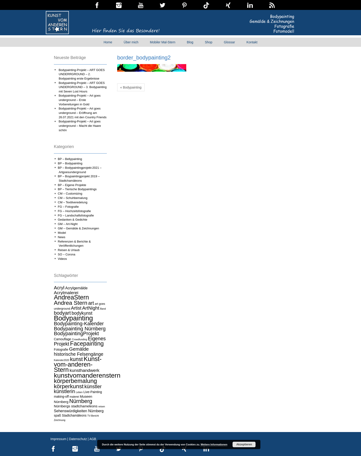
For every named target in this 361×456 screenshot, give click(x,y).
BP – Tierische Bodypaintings (77, 189)
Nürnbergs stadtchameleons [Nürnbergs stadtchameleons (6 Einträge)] (75, 406)
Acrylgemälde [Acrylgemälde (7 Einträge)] (76, 288)
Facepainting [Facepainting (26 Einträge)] (87, 343)
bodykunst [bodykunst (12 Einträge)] (82, 313)
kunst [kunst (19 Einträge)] (76, 359)
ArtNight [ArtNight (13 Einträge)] (90, 308)
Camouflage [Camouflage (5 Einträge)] (62, 339)
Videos (62, 259)
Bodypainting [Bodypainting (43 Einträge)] (73, 318)
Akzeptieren (244, 444)
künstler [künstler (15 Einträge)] (93, 386)
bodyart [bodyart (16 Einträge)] (62, 313)
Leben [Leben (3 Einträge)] (79, 392)
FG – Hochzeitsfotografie (74, 211)
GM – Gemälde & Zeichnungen (78, 228)
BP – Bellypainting (70, 159)
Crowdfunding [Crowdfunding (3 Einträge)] (79, 339)
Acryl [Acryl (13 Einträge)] (59, 287)
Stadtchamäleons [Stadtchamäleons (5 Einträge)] (74, 415)
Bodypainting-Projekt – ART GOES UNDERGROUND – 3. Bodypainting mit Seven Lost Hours (83, 87)
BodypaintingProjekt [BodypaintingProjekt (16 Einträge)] (76, 333)
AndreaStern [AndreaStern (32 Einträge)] (71, 297)
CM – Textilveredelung (72, 202)
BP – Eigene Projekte (72, 185)
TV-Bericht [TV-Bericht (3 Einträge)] (93, 415)
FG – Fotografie (68, 206)
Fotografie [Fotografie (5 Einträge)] (61, 349)
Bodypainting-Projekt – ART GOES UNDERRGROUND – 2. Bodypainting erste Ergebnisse (82, 74)
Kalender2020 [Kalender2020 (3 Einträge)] (61, 360)
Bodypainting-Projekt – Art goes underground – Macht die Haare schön (80, 126)
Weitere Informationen (214, 444)
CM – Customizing (70, 193)
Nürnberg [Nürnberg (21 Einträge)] (80, 401)
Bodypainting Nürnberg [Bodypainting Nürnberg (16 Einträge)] (80, 329)
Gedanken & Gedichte (72, 219)
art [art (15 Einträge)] (91, 303)
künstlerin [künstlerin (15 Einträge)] (64, 391)
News (61, 237)
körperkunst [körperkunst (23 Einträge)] (69, 386)
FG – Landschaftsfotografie (76, 215)
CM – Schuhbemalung (72, 198)
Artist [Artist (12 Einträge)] (76, 308)
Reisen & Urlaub (69, 250)
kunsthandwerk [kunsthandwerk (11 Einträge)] (84, 370)
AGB (92, 439)
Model (62, 232)
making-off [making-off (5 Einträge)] (61, 396)
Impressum (58, 439)
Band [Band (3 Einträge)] (103, 308)
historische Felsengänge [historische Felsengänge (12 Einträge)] (78, 354)
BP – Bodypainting (70, 163)
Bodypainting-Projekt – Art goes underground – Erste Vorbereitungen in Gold (80, 100)
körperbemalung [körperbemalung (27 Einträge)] (75, 381)
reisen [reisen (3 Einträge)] (101, 406)
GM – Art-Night (68, 224)
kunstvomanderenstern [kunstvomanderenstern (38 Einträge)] (87, 375)
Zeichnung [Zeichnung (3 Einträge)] (59, 420)
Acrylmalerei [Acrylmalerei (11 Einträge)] (66, 292)
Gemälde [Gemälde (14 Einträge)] (79, 349)
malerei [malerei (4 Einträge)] (74, 396)
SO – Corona (66, 254)
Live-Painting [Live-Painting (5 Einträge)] (93, 392)
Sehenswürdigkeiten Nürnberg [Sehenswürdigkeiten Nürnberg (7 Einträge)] (79, 411)
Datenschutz (78, 439)
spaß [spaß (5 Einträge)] (57, 415)
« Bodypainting (131, 87)
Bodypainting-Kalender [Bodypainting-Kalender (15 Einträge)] (79, 323)
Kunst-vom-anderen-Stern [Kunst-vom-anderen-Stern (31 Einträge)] (78, 364)
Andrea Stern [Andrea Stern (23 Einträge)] (70, 303)
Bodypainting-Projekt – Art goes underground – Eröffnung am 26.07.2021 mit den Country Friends (83, 113)
